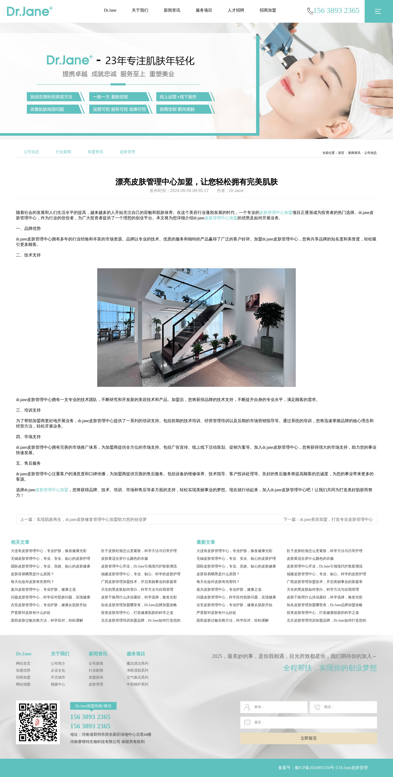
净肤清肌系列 (137, 670)
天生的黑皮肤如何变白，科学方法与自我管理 (137, 589)
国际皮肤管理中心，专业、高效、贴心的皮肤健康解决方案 (50, 566)
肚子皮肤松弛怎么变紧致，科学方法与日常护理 (139, 551)
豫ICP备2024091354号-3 (316, 767)
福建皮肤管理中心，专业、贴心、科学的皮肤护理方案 (141, 574)
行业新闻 (63, 152)
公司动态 (31, 152)
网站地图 (23, 684)
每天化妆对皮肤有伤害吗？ (32, 582)
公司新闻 (96, 663)
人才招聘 (236, 10)
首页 (341, 153)
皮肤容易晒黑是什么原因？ (32, 574)
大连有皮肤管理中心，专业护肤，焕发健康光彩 (49, 551)
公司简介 (58, 663)
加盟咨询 (96, 677)
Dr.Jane (110, 10)
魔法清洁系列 (137, 663)
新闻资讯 (172, 10)
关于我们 (140, 10)
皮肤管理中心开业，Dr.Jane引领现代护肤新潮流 (139, 566)
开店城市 (58, 677)
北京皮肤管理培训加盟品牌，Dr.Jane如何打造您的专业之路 (141, 621)
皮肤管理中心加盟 (275, 212)
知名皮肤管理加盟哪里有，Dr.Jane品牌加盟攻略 (139, 605)
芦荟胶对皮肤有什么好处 (31, 613)
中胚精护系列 (137, 684)
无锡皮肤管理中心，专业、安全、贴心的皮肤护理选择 (50, 559)
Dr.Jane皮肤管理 (353, 767)
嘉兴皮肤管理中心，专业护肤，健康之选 (43, 589)
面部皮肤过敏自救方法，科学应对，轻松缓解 (47, 620)
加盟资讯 (95, 152)
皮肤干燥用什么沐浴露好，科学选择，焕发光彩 (139, 597)
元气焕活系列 (137, 677)
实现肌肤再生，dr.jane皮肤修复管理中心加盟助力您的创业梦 (92, 519)
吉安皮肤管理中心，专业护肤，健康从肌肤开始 (49, 605)
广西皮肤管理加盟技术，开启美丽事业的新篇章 (139, 582)
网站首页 (23, 663)
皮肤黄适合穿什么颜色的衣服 (124, 559)
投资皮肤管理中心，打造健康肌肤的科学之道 (137, 613)
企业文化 (58, 670)
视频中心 (58, 684)
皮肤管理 (127, 152)
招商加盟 (268, 10)
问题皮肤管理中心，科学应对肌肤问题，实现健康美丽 (50, 597)
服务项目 (204, 10)
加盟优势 (23, 670)
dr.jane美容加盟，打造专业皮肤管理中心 (336, 519)
